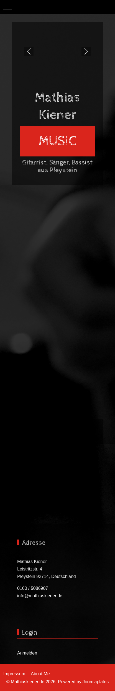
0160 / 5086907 (32, 588)
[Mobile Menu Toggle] (7, 7)
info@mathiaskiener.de (39, 595)
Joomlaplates (96, 681)
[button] (29, 51)
